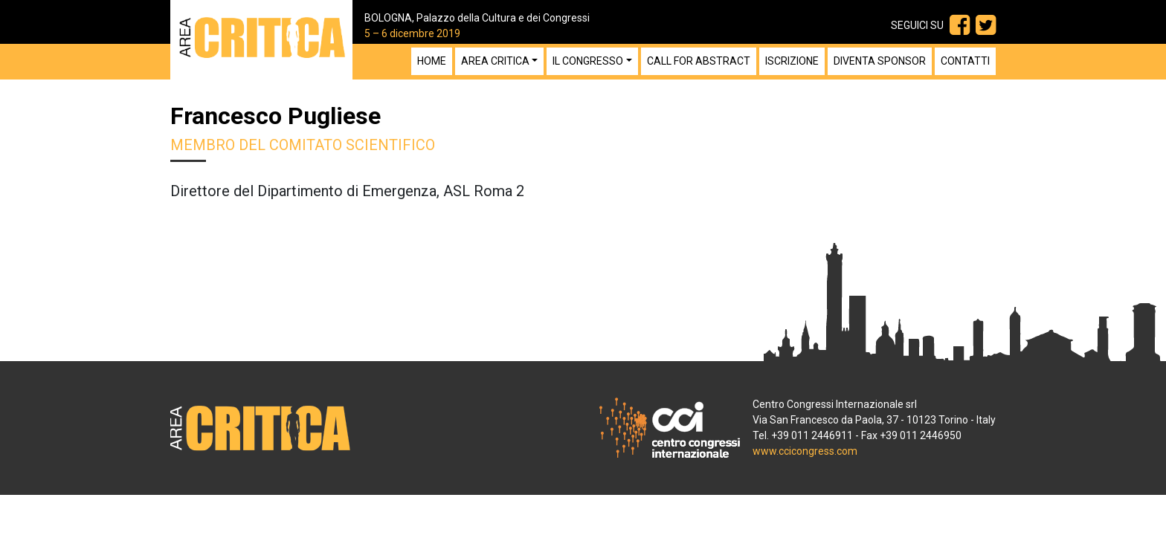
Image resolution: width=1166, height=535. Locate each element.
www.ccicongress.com (805, 451)
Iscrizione (792, 61)
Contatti (965, 61)
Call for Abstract (698, 61)
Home (431, 61)
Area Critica (495, 61)
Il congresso (588, 61)
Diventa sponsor (880, 61)
